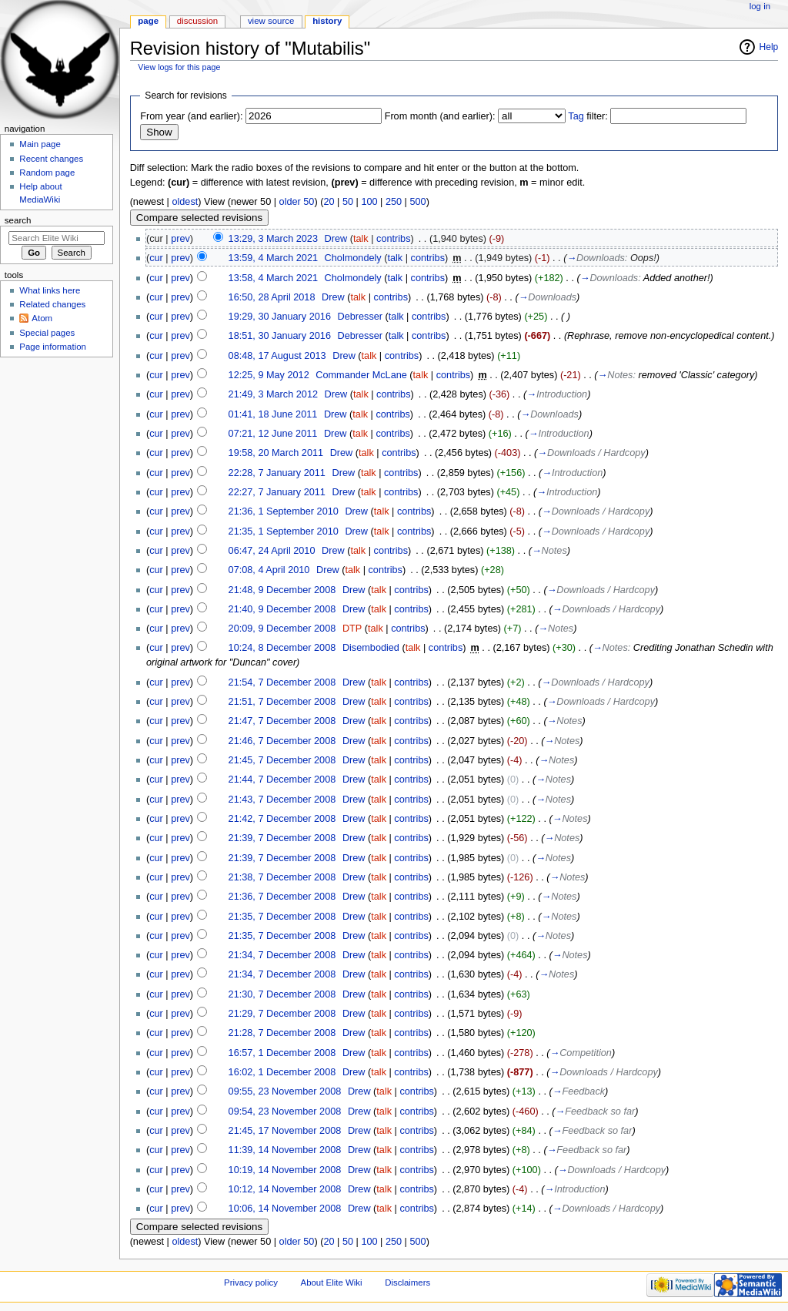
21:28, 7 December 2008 (282, 1033)
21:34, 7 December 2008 (282, 955)
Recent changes (51, 158)
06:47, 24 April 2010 (272, 550)
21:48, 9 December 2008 (282, 590)
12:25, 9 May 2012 (269, 375)
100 (369, 201)
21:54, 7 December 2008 (282, 682)
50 (347, 201)
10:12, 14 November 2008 (285, 1189)
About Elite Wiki (331, 1282)
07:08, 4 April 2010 (269, 570)
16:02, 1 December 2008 (282, 1072)
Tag (575, 116)
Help (769, 47)
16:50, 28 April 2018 (272, 297)
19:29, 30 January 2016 (280, 316)
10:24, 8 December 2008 (282, 647)
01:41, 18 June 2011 (273, 414)
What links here (49, 290)
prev (180, 238)
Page (148, 20)
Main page (40, 144)
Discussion (197, 20)
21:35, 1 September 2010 (284, 531)
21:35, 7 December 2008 (282, 916)
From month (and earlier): (440, 116)
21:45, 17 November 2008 (285, 1130)
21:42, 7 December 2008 (282, 818)
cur (156, 258)
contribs (393, 238)
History (327, 20)
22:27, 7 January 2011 (277, 492)
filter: (588, 116)
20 (328, 201)
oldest (185, 201)
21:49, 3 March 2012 (273, 394)
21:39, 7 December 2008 (282, 838)
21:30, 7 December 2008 (282, 994)
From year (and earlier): (191, 116)
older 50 (297, 201)
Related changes (52, 304)
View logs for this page (179, 67)
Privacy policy (251, 1282)
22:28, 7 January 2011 (277, 473)
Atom (42, 318)
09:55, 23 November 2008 (285, 1091)
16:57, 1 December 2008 (282, 1053)
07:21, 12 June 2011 (273, 433)
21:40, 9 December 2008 (282, 609)
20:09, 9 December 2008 (282, 628)
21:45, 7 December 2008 (282, 760)
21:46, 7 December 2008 (282, 741)
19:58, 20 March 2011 (276, 453)
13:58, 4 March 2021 (273, 278)
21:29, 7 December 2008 (282, 1013)
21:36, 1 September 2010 (284, 511)
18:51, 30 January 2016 (280, 335)
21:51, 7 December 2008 (282, 701)
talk (361, 238)
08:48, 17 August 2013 (277, 355)
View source (271, 20)
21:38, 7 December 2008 (282, 877)
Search (18, 220)
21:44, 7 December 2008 (282, 779)
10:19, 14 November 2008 (285, 1170)
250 (394, 201)
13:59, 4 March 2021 (273, 258)
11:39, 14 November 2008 (285, 1150)
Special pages (47, 332)
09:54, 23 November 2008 (285, 1111)
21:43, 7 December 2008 (282, 799)
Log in (760, 6)
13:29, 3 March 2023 (273, 238)
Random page (47, 172)
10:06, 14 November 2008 (285, 1208)
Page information (52, 346)
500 (417, 201)
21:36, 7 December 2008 (282, 896)
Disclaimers (407, 1282)
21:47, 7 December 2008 (282, 721)
